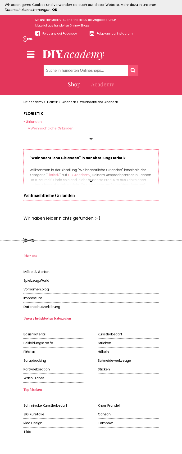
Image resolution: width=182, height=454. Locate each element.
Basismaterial (34, 334)
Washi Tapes (34, 378)
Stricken (104, 343)
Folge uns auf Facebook (59, 33)
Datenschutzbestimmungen (27, 9)
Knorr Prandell (109, 405)
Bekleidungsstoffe (38, 343)
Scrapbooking (34, 360)
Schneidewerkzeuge (114, 360)
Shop (74, 84)
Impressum (32, 298)
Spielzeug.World (36, 280)
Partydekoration (36, 369)
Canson (104, 414)
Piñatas (29, 351)
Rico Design (32, 423)
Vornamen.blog (36, 289)
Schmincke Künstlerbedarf (45, 405)
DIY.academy (33, 102)
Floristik (52, 102)
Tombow (105, 423)
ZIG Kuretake (33, 414)
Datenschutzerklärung (41, 306)
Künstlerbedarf (110, 334)
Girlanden (69, 102)
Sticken (104, 369)
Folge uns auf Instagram (115, 33)
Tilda (27, 431)
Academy (102, 84)
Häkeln (103, 351)
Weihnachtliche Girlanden (99, 102)
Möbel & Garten (36, 271)
